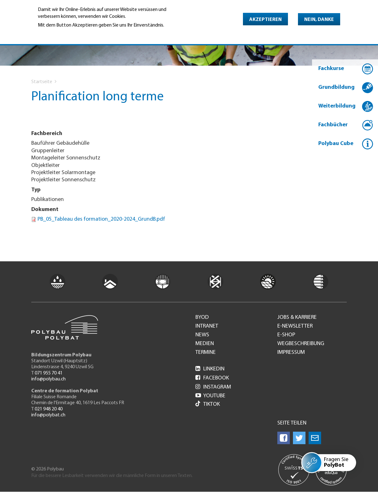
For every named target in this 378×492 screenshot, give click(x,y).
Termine (205, 352)
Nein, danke (319, 19)
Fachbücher (333, 125)
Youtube (210, 396)
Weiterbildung (336, 106)
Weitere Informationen (65, 34)
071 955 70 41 (49, 373)
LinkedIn (209, 369)
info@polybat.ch (48, 415)
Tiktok (207, 404)
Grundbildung (336, 87)
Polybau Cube (335, 144)
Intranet (206, 326)
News (202, 335)
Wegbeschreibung (300, 344)
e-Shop (286, 335)
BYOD (202, 317)
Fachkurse (331, 69)
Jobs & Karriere (297, 317)
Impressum (291, 352)
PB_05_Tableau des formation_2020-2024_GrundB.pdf (101, 219)
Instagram (213, 387)
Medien (204, 344)
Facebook (212, 378)
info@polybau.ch (48, 379)
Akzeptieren (265, 19)
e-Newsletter (295, 326)
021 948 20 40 (49, 409)
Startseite (41, 81)
